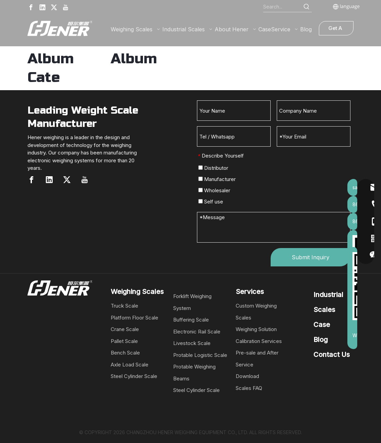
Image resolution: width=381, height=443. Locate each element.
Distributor (213, 168)
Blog (320, 339)
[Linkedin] (42, 7)
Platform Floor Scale (134, 317)
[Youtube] (65, 7)
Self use (210, 201)
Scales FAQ (249, 388)
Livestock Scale (192, 343)
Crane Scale (125, 329)
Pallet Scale (124, 341)
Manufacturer (217, 179)
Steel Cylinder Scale (134, 376)
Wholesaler (214, 190)
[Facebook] (31, 7)
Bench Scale (125, 352)
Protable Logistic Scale (200, 355)
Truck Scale (124, 305)
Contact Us (331, 354)
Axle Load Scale (129, 364)
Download (247, 376)
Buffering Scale (191, 319)
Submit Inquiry (310, 257)
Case (321, 325)
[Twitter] (54, 7)
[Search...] (282, 7)
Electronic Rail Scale (196, 331)
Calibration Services (259, 341)
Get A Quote (335, 30)
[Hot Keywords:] (307, 7)
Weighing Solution (256, 329)
